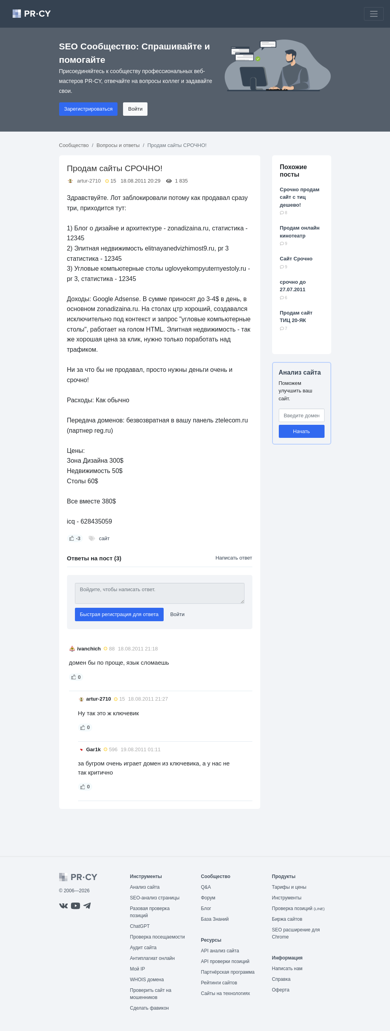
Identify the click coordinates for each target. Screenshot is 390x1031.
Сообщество (74, 145)
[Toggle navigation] (374, 14)
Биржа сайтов (287, 919)
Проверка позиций (298, 908)
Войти (135, 109)
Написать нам (287, 968)
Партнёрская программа (228, 972)
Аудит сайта (143, 947)
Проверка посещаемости (157, 937)
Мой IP (137, 969)
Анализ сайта (300, 372)
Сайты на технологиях (225, 993)
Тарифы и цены (289, 887)
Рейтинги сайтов (219, 983)
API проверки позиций (225, 961)
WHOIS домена (147, 979)
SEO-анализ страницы (155, 898)
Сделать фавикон (149, 1008)
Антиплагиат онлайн (152, 958)
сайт (104, 538)
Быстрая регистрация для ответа (119, 614)
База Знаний (215, 919)
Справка (281, 979)
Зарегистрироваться (88, 109)
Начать (301, 431)
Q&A (206, 887)
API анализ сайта (220, 951)
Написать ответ (233, 558)
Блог (206, 908)
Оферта (280, 990)
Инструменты (287, 898)
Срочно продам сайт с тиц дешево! (300, 197)
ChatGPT (140, 926)
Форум (208, 898)
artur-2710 (89, 181)
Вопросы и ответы (118, 145)
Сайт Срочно (296, 259)
